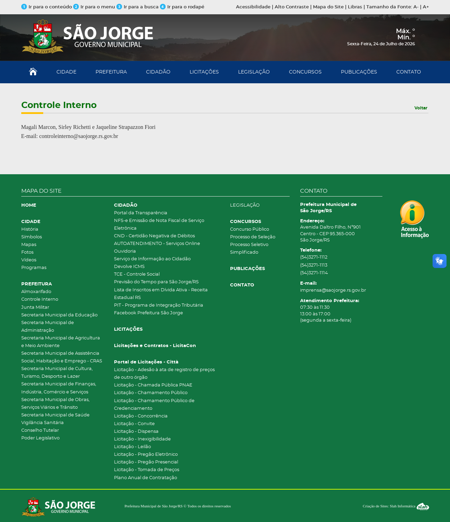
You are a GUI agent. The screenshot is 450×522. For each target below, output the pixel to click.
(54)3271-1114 (314, 273)
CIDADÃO (158, 72)
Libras (355, 7)
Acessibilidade (253, 7)
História (29, 229)
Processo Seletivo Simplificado (249, 249)
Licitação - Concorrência (141, 416)
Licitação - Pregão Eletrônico (146, 454)
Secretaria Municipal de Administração (47, 327)
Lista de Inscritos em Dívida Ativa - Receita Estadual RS (161, 294)
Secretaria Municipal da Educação (59, 315)
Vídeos (28, 260)
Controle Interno (39, 299)
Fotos (27, 252)
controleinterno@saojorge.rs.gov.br (78, 136)
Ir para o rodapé (182, 7)
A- (416, 7)
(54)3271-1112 (313, 257)
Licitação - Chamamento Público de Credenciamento (154, 405)
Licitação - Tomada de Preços (146, 470)
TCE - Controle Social (137, 274)
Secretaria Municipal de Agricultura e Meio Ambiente (60, 342)
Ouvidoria (125, 251)
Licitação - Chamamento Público (151, 393)
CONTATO (408, 72)
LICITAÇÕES (204, 72)
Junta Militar (35, 307)
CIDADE (66, 72)
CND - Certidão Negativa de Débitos (154, 236)
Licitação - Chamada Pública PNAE (153, 385)
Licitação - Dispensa (136, 431)
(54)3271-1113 (313, 265)
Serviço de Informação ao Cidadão (152, 259)
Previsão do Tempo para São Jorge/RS (156, 282)
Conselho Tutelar (40, 430)
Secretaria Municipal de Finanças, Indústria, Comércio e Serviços (58, 388)
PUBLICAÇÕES (359, 72)
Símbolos (31, 237)
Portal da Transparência (140, 213)
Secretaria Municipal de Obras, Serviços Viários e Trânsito (55, 404)
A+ (426, 7)
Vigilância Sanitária (42, 423)
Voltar (420, 108)
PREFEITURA (111, 72)
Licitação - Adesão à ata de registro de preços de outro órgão (164, 374)
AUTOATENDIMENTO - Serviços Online (157, 243)
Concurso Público (249, 229)
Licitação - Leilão (132, 447)
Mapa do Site (328, 7)
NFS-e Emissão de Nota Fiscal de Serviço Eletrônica (159, 224)
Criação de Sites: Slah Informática (396, 506)
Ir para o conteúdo (46, 7)
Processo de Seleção (252, 237)
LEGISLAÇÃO (254, 72)
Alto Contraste (292, 7)
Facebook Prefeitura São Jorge (148, 313)
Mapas (28, 245)
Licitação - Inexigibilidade (142, 439)
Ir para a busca (137, 7)
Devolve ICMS (129, 266)
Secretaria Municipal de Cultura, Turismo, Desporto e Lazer (57, 373)
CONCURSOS (305, 72)
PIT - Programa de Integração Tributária (158, 305)
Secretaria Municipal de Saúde (55, 415)
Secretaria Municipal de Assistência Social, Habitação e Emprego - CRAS (61, 357)
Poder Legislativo (40, 438)
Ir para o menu (94, 7)
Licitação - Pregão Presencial (146, 462)
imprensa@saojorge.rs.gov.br (333, 290)
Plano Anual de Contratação (145, 478)
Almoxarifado (36, 292)
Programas (33, 268)
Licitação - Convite (134, 424)
